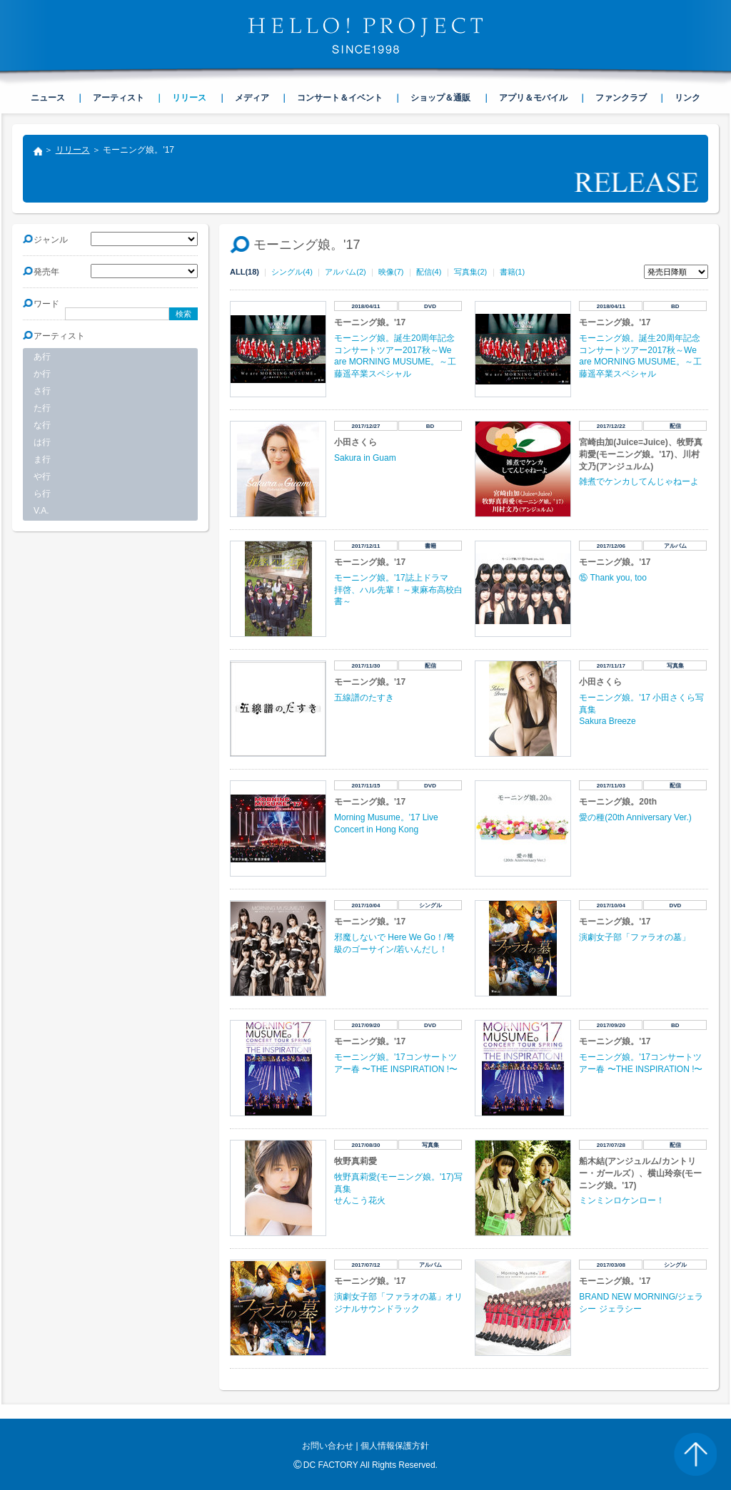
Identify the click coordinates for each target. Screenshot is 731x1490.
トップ (37, 152)
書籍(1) (512, 271)
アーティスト (118, 98)
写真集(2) (470, 271)
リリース (73, 150)
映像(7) (390, 271)
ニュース (48, 98)
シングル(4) (291, 271)
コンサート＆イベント (340, 98)
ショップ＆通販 (440, 98)
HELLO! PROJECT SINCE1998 (365, 35)
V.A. (41, 511)
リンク (687, 98)
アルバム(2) (345, 271)
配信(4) (428, 271)
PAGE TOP (695, 1454)
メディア (252, 98)
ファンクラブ (621, 98)
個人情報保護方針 (395, 1446)
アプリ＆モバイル (533, 98)
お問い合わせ (327, 1446)
